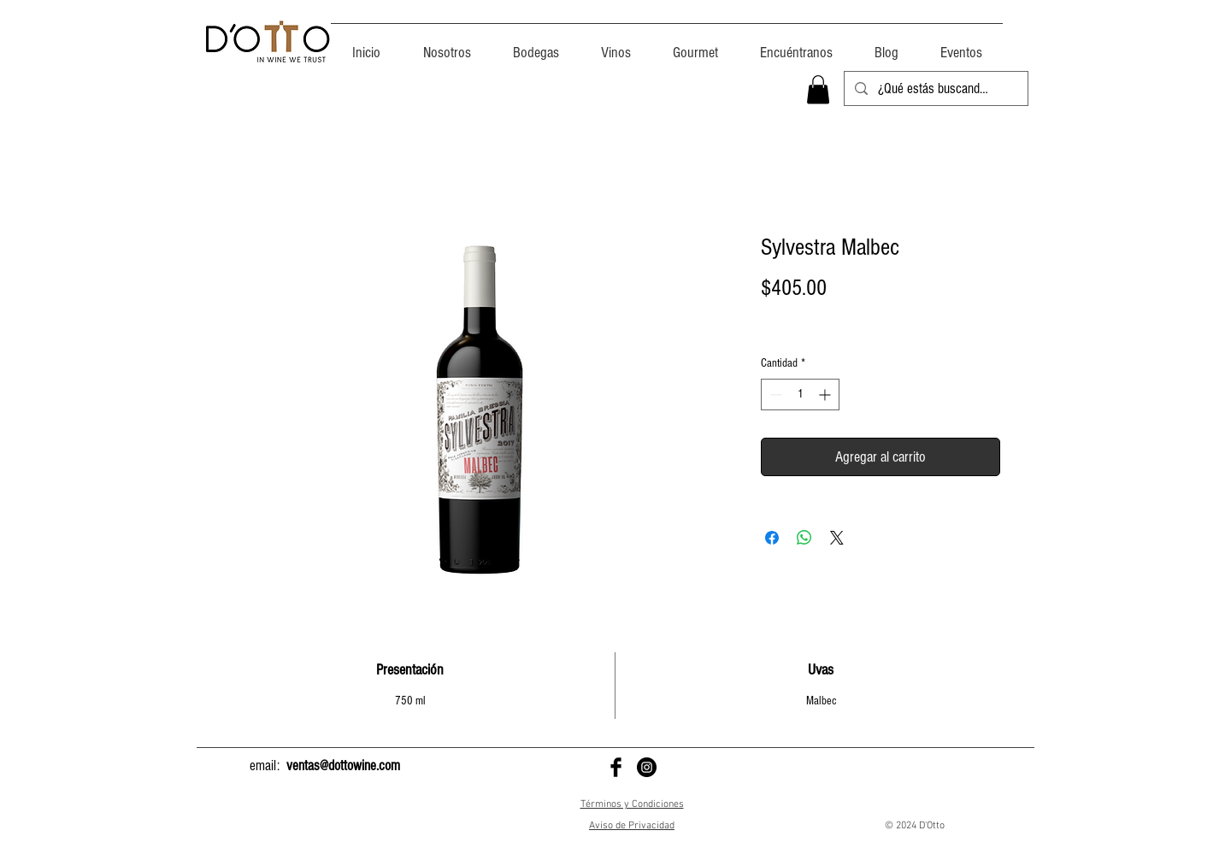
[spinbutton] (800, 394)
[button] (818, 89)
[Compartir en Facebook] (772, 537)
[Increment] (826, 394)
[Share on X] (837, 537)
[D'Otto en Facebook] (616, 767)
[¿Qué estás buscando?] (935, 89)
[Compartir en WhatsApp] (804, 537)
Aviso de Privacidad (631, 826)
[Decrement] (774, 394)
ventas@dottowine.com (343, 765)
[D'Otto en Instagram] (647, 767)
